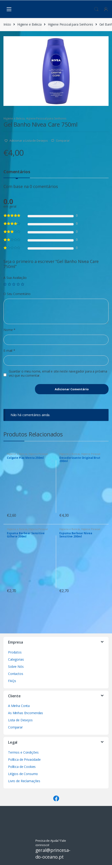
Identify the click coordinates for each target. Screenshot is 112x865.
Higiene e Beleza (29, 24)
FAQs (12, 681)
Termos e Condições (23, 752)
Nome (9, 330)
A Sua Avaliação (15, 278)
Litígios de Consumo (23, 774)
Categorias (16, 659)
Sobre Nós (16, 666)
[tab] (16, 173)
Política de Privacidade (24, 759)
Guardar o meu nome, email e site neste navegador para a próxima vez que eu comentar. (58, 373)
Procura (96, 9)
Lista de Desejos (20, 720)
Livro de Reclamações (24, 781)
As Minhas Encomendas (25, 713)
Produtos (15, 652)
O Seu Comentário (17, 294)
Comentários (16, 172)
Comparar (63, 140)
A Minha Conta (19, 706)
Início (7, 24)
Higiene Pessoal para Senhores (70, 24)
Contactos (15, 673)
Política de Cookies (22, 766)
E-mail (9, 351)
